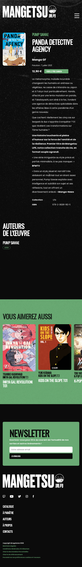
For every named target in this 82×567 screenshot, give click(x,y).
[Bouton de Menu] (76, 16)
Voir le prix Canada (54, 71)
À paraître (8, 513)
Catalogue (8, 506)
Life (54, 199)
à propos (7, 525)
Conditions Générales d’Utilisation (16, 549)
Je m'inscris (16, 456)
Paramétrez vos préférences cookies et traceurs (21, 557)
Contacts (8, 531)
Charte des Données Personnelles (15, 552)
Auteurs (7, 519)
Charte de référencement (13, 555)
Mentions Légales (9, 546)
